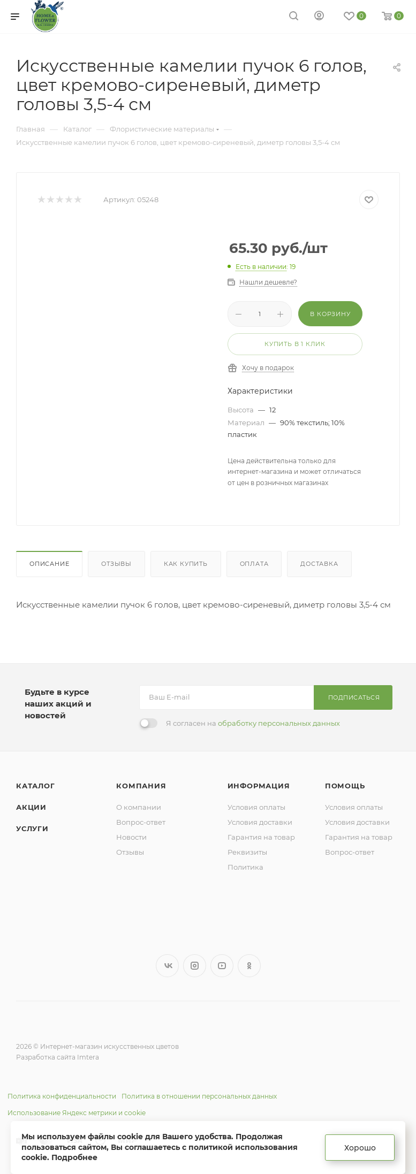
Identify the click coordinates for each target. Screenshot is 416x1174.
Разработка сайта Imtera (57, 1057)
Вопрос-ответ (140, 822)
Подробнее (74, 1157)
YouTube (221, 965)
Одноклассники (249, 965)
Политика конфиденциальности (61, 1096)
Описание (49, 563)
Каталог (35, 785)
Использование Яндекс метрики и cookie (76, 1113)
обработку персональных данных (279, 723)
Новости (131, 837)
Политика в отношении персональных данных (199, 1096)
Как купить (186, 563)
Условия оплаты (256, 807)
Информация (259, 785)
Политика (245, 867)
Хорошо (360, 1148)
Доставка (319, 563)
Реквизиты (247, 852)
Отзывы (116, 563)
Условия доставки (260, 822)
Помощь (345, 785)
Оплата (254, 563)
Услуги (32, 828)
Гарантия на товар (261, 837)
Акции (31, 807)
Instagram (194, 965)
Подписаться (354, 697)
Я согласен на (253, 723)
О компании (138, 807)
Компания (141, 785)
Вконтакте (167, 965)
